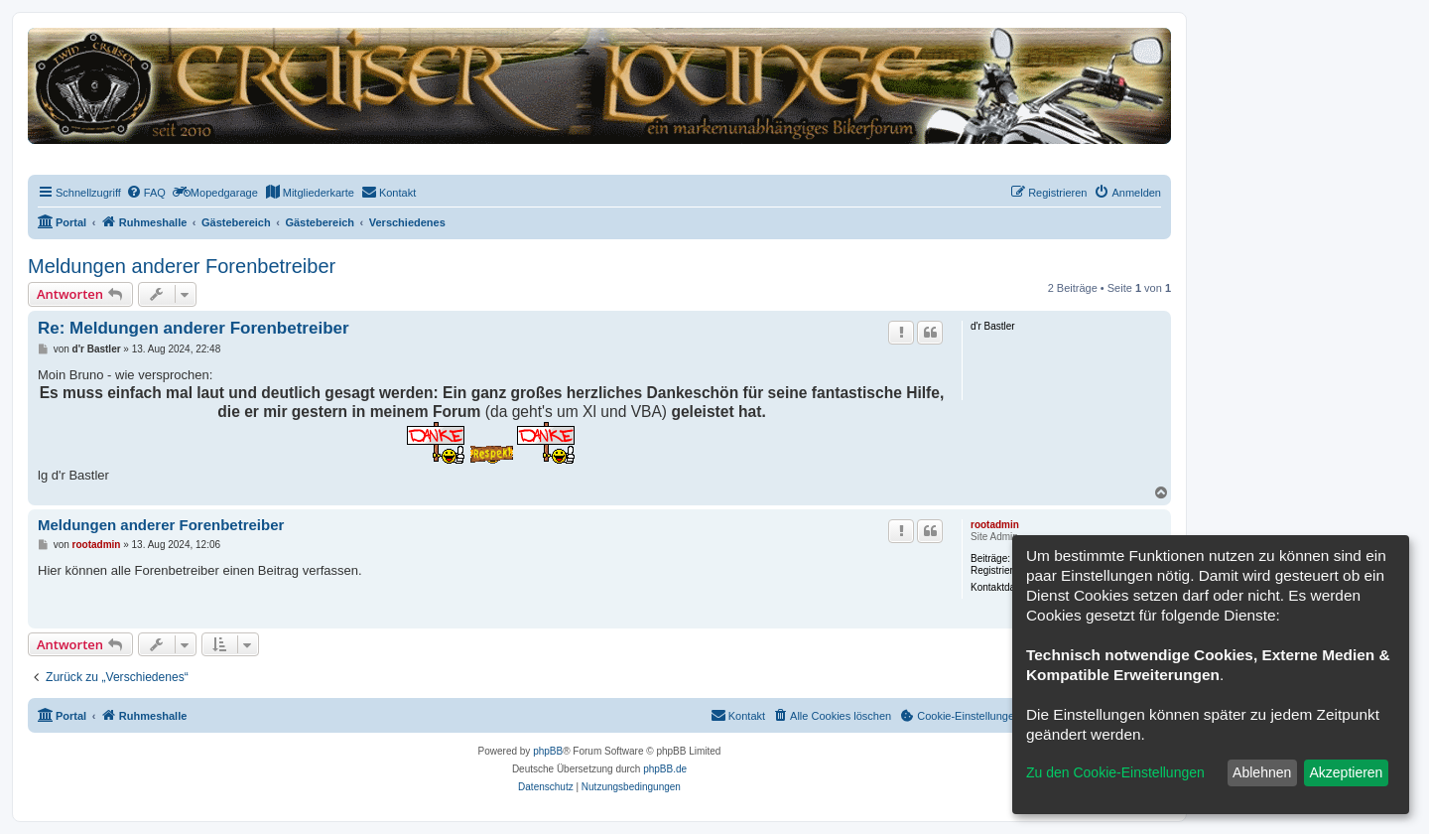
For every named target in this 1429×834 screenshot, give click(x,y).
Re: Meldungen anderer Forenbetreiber (193, 328)
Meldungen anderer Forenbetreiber (181, 266)
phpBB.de (665, 769)
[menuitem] (146, 193)
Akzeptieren (1345, 772)
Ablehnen (1262, 772)
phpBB (548, 751)
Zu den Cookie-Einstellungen (1115, 772)
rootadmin (995, 524)
